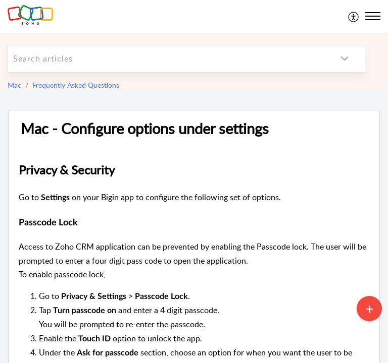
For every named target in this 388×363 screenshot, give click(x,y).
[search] (166, 58)
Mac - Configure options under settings (145, 128)
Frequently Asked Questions (75, 85)
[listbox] (344, 58)
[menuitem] (354, 16)
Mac (14, 85)
